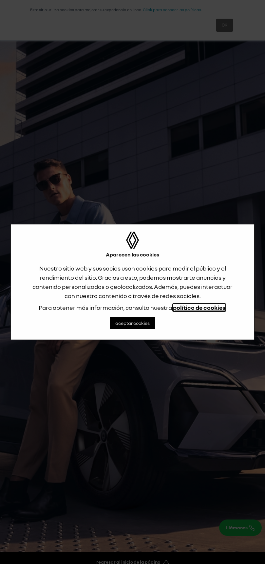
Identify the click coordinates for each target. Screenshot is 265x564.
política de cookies (199, 307)
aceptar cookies (132, 323)
